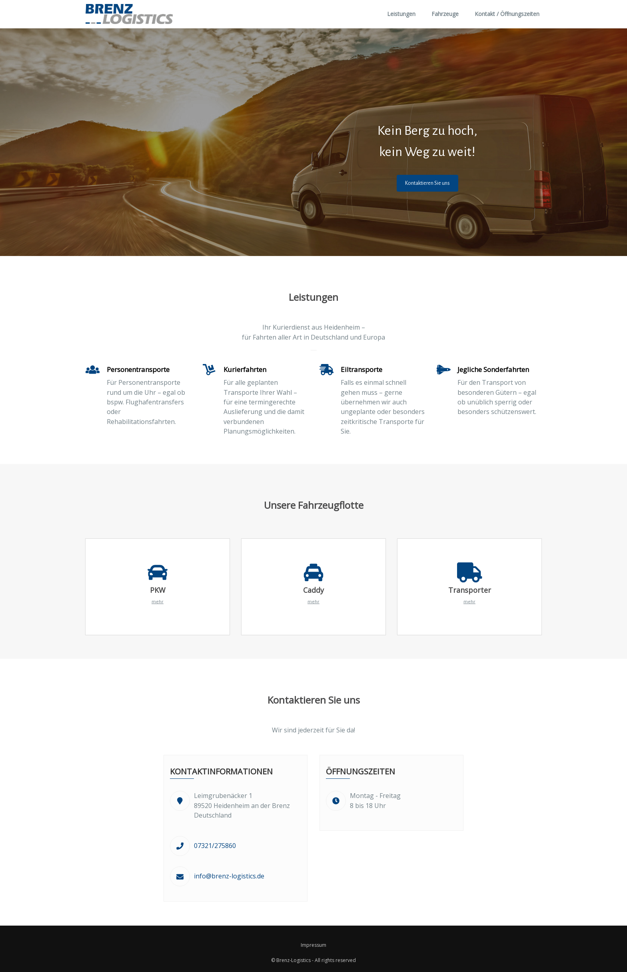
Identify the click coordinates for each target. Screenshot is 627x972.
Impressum (313, 945)
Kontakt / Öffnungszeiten (507, 14)
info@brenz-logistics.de (229, 876)
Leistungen (401, 14)
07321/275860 (215, 845)
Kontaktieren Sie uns (427, 183)
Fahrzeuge (445, 14)
